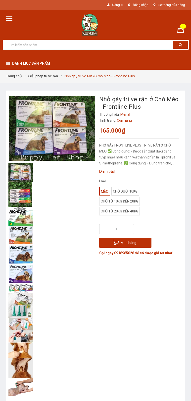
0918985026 (124, 253)
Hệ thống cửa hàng (171, 5)
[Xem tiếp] (107, 171)
